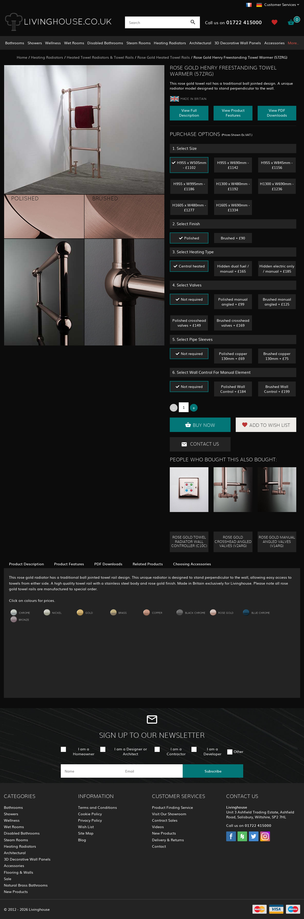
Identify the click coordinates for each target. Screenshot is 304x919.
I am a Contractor (176, 751)
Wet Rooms (74, 42)
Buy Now (200, 425)
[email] (151, 771)
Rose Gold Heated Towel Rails (163, 57)
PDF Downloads (108, 564)
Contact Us (200, 444)
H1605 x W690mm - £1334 (233, 207)
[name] (91, 771)
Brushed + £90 (233, 237)
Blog (82, 839)
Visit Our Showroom (169, 813)
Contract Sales (165, 820)
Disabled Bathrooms (105, 42)
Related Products (148, 564)
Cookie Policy (90, 813)
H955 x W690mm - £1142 (233, 165)
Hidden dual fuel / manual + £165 (233, 268)
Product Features (69, 564)
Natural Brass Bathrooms (26, 885)
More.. (293, 42)
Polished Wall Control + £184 (233, 389)
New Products (16, 891)
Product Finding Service (172, 807)
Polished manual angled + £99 (233, 302)
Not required (192, 299)
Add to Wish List (266, 425)
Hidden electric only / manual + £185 (276, 268)
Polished (191, 237)
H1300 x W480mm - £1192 (233, 186)
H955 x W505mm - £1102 (191, 165)
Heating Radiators (170, 42)
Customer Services (280, 4)
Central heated (192, 265)
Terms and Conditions (97, 807)
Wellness (53, 42)
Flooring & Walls (18, 872)
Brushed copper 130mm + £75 (276, 356)
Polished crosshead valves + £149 (189, 323)
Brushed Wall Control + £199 (277, 389)
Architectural (200, 42)
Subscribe (213, 771)
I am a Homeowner (83, 751)
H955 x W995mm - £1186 (189, 186)
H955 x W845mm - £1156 (277, 165)
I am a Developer (212, 751)
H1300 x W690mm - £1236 (277, 186)
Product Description (26, 564)
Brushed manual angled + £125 (277, 302)
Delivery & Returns (168, 839)
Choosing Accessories (192, 564)
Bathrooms (14, 42)
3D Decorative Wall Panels (237, 42)
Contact (159, 846)
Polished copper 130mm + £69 (233, 356)
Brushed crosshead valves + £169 (233, 323)
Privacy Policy (90, 820)
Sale (7, 878)
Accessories (274, 42)
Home (22, 57)
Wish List (86, 826)
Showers (35, 42)
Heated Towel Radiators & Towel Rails (100, 57)
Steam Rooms (138, 42)
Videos (158, 826)
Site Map (86, 833)
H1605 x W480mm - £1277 (189, 207)
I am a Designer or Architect (130, 751)
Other (238, 751)
